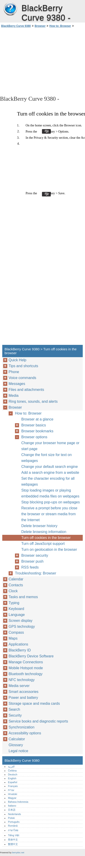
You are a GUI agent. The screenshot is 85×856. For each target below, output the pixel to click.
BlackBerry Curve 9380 (10, 9)
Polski (11, 818)
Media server (19, 686)
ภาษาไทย (13, 830)
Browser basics (33, 425)
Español (12, 782)
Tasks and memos (23, 597)
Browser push (32, 561)
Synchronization (21, 727)
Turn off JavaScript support (43, 544)
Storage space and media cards (34, 703)
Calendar (16, 579)
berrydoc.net (18, 852)
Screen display (20, 621)
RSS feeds (30, 567)
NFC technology (22, 680)
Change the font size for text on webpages (46, 458)
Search (14, 709)
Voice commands (22, 378)
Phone (14, 372)
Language (17, 615)
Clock (13, 591)
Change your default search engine (49, 467)
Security (15, 715)
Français (13, 786)
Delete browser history (39, 526)
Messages (17, 384)
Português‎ (13, 821)
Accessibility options (25, 733)
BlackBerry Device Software (31, 656)
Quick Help (17, 360)
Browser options (34, 437)
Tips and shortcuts (23, 366)
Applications (18, 644)
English (12, 778)
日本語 (11, 809)
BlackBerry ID (20, 650)
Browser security (34, 555)
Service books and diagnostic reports (38, 721)
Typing (14, 603)
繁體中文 (13, 844)
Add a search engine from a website (50, 472)
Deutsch (12, 774)
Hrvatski (12, 794)
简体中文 (13, 839)
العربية (11, 766)
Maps (13, 638)
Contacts (16, 585)
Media (14, 395)
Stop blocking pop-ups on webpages (50, 502)
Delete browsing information (43, 532)
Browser (40, 26)
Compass (16, 632)
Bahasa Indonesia (18, 801)
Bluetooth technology (25, 674)
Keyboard (16, 609)
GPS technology (22, 626)
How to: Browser (60, 26)
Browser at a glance (37, 419)
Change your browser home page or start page (50, 446)
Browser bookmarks (37, 431)
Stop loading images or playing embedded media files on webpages (50, 493)
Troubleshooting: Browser (35, 573)
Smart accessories (24, 692)
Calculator (17, 739)
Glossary (16, 745)
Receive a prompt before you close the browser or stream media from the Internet (49, 514)
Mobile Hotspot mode (26, 668)
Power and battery (23, 698)
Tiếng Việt (13, 835)
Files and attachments (26, 390)
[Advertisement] (42, 61)
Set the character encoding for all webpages (48, 481)
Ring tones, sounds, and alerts (33, 401)
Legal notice (18, 751)
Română (12, 825)
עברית (11, 790)
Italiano (12, 805)
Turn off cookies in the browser (46, 538)
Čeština (12, 770)
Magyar (12, 798)
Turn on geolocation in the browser (49, 549)
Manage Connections (26, 662)
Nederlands (14, 814)
